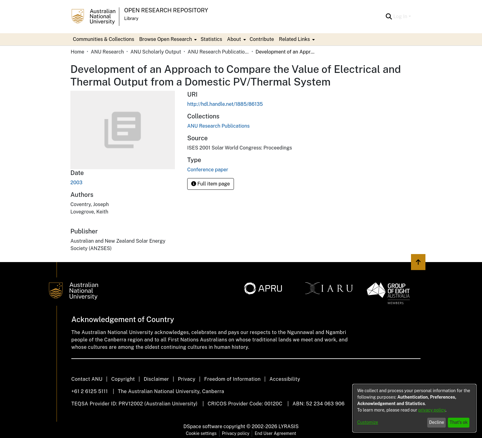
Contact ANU (86, 379)
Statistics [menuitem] (211, 39)
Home (77, 52)
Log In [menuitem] (400, 16)
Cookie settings (201, 433)
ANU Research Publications (218, 52)
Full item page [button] (210, 184)
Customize (367, 422)
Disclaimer (156, 379)
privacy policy (431, 410)
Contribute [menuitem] (262, 39)
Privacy (187, 379)
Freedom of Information (232, 379)
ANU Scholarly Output (155, 52)
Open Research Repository (166, 10)
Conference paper (207, 170)
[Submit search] (389, 16)
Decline (436, 422)
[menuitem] (167, 39)
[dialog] (414, 408)
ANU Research (107, 52)
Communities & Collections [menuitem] (103, 39)
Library (131, 18)
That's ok (459, 422)
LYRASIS (288, 426)
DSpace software (203, 426)
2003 (76, 182)
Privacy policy (236, 433)
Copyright (123, 379)
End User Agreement (275, 433)
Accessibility (284, 379)
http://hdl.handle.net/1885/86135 (225, 104)
